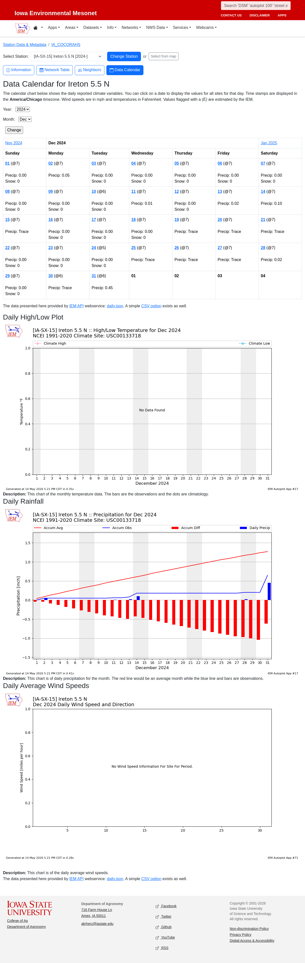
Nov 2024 (13, 143)
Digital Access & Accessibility (252, 941)
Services (180, 27)
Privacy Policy (240, 935)
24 (93, 248)
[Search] (256, 5)
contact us (231, 15)
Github (164, 927)
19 (176, 219)
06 (220, 163)
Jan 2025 (269, 143)
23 (50, 248)
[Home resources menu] (38, 28)
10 (93, 191)
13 (220, 191)
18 (133, 219)
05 (176, 163)
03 (93, 163)
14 (263, 191)
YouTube (165, 937)
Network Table (55, 70)
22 (7, 248)
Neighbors (89, 70)
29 (7, 276)
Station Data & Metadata (24, 45)
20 (220, 219)
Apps (52, 27)
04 (133, 163)
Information (18, 70)
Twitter (164, 916)
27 (220, 248)
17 (93, 219)
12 (176, 191)
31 (93, 276)
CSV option (151, 306)
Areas (70, 27)
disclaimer (260, 15)
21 (263, 219)
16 (50, 219)
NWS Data (155, 27)
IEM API (76, 306)
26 (176, 248)
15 (7, 219)
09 (50, 191)
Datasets (91, 27)
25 (133, 248)
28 (263, 248)
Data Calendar (125, 70)
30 (50, 276)
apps (282, 15)
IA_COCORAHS (65, 45)
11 (133, 191)
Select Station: (16, 56)
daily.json (115, 306)
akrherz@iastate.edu (97, 924)
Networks (130, 27)
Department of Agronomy (26, 927)
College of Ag (17, 921)
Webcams (205, 27)
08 (7, 191)
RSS (162, 948)
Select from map (163, 56)
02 (50, 163)
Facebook (166, 906)
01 (7, 163)
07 (263, 163)
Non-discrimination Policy (249, 929)
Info (110, 27)
